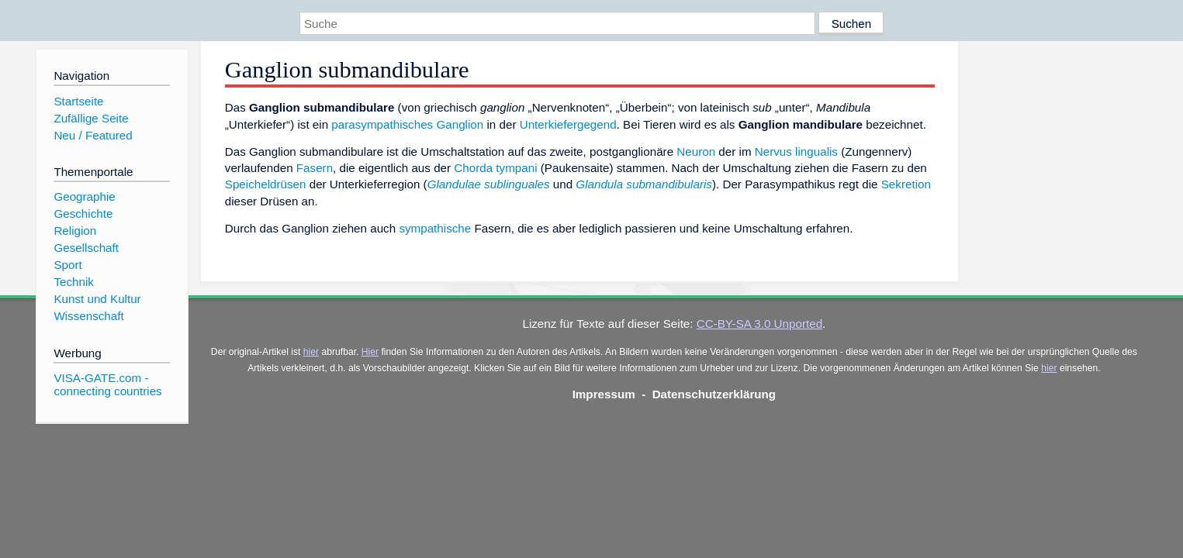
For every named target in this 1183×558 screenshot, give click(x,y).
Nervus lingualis (796, 151)
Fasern (314, 167)
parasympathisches (382, 124)
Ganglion (459, 124)
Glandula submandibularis (644, 184)
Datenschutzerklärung (714, 394)
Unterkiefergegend (568, 124)
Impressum (603, 394)
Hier (370, 351)
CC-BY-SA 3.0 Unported (759, 323)
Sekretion (906, 184)
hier (311, 351)
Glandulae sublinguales (488, 184)
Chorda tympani (495, 167)
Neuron (695, 151)
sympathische (435, 228)
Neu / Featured (93, 135)
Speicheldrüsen (265, 184)
